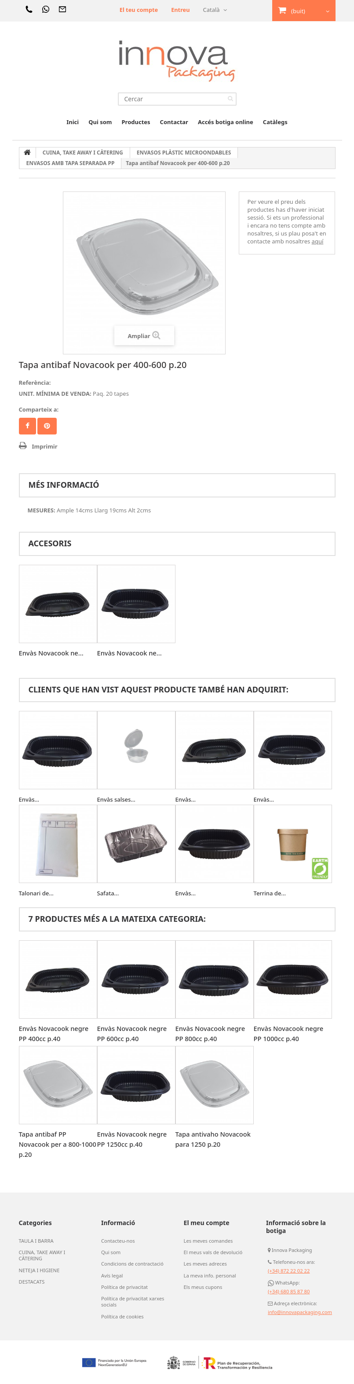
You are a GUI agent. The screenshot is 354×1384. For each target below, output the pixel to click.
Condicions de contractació (131, 1264)
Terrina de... (270, 893)
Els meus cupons (203, 1287)
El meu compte (206, 1222)
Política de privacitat (124, 1287)
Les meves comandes (208, 1241)
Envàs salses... (116, 799)
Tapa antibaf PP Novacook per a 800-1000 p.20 (51, 1144)
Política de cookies (122, 1316)
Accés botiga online (225, 122)
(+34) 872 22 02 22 (288, 1270)
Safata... (108, 893)
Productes (136, 122)
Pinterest (47, 426)
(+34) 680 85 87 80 (288, 1291)
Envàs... (29, 799)
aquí (318, 241)
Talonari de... (36, 893)
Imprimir (45, 446)
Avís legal (111, 1275)
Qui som (100, 122)
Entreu (180, 10)
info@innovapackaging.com (299, 1312)
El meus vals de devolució (212, 1252)
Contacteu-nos (117, 1241)
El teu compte (137, 10)
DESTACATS (31, 1281)
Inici (72, 122)
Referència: (35, 382)
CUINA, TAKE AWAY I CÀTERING (42, 1255)
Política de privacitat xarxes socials (132, 1301)
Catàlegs (275, 122)
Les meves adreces (205, 1264)
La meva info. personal (209, 1275)
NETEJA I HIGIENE (39, 1270)
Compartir (27, 426)
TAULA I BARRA (36, 1241)
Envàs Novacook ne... (52, 652)
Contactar (174, 122)
